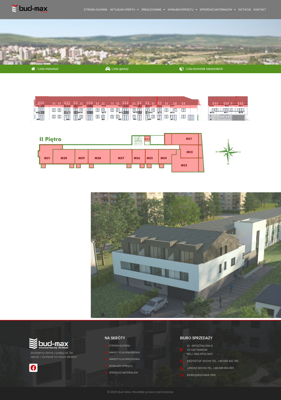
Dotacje (244, 9)
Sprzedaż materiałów (218, 9)
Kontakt (259, 9)
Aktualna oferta (124, 9)
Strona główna (95, 9)
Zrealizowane (153, 9)
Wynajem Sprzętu (182, 9)
